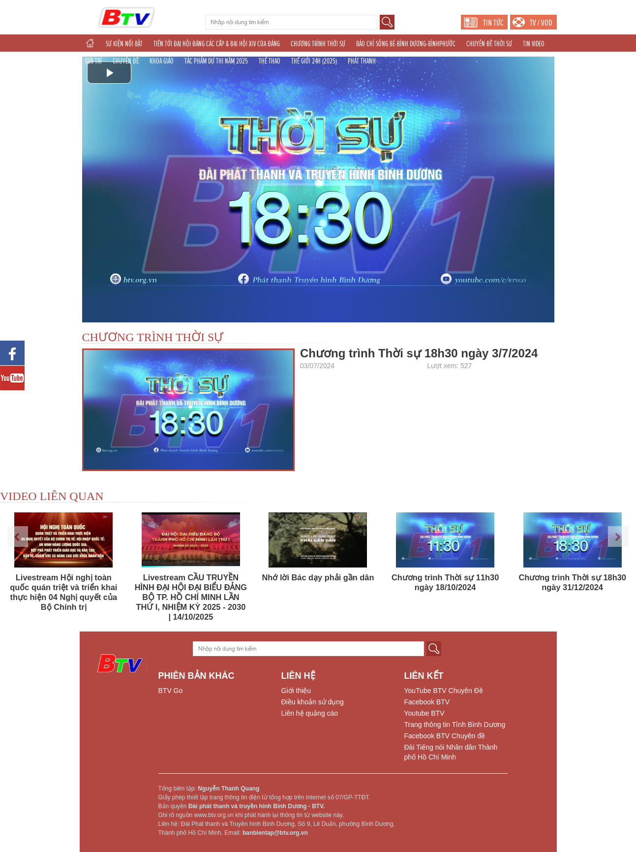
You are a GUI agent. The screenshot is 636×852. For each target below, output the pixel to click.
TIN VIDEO (534, 43)
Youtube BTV (424, 713)
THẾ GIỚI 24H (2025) (314, 61)
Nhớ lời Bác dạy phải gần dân (318, 577)
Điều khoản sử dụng (312, 702)
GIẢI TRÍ (93, 61)
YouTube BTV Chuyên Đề (443, 690)
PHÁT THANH (362, 61)
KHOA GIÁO (162, 61)
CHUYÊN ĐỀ (126, 61)
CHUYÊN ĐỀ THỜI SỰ (489, 43)
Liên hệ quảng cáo (309, 713)
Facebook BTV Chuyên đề (444, 736)
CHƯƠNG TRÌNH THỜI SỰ (318, 43)
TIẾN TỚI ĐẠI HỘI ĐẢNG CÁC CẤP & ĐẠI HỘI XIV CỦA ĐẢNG (216, 43)
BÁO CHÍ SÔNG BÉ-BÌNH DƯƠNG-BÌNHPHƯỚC (405, 43)
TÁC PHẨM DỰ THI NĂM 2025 (216, 61)
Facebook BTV (427, 702)
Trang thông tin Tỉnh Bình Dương (455, 724)
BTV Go (170, 690)
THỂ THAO (269, 61)
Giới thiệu (296, 690)
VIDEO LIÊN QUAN (52, 496)
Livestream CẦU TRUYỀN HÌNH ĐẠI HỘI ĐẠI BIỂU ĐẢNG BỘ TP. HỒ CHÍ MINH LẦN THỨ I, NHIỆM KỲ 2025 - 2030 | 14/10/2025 (191, 597)
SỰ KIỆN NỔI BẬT (124, 43)
